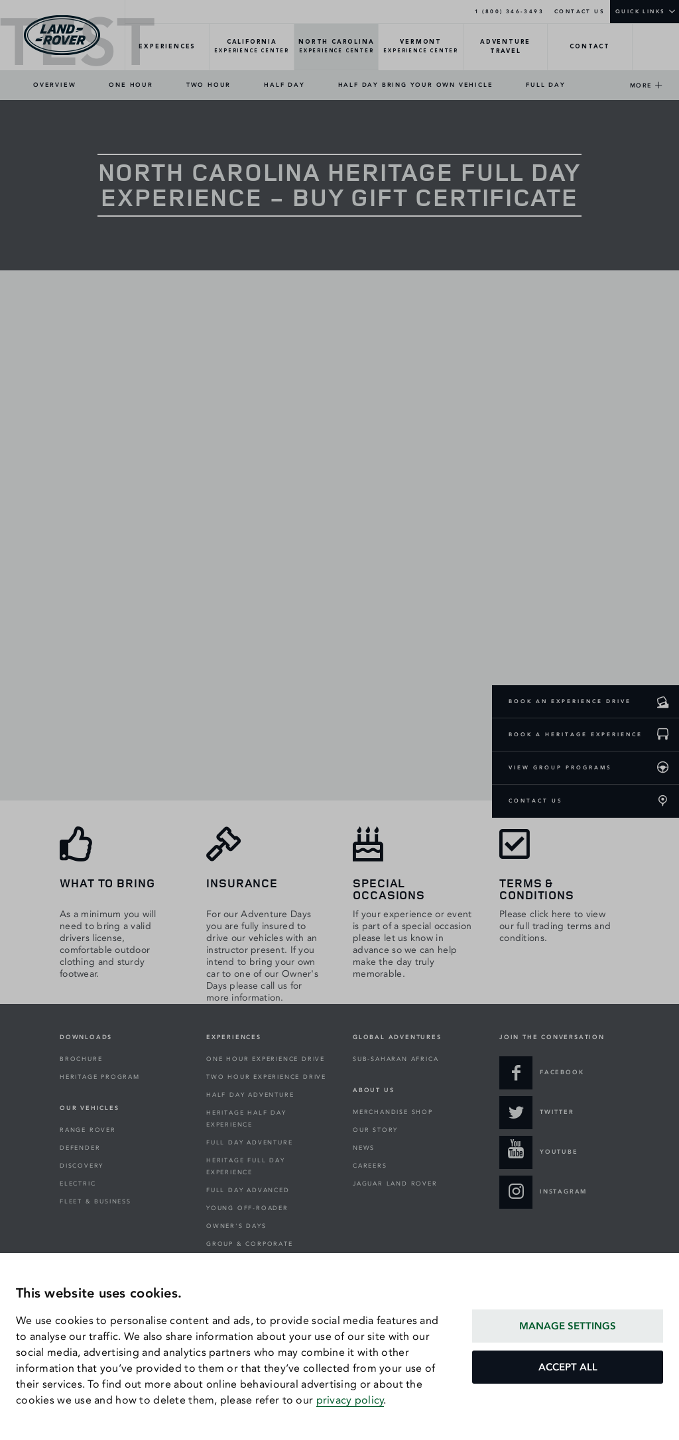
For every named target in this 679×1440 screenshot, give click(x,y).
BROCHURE (81, 1059)
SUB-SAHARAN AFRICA (395, 1059)
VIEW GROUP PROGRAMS (560, 767)
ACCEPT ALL (567, 1367)
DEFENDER (80, 1147)
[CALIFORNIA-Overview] (252, 47)
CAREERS (370, 1165)
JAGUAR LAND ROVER (395, 1183)
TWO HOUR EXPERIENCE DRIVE (266, 1077)
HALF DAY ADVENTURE (250, 1094)
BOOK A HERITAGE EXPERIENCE (576, 734)
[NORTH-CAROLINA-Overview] (336, 47)
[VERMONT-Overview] (421, 47)
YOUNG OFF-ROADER (247, 1208)
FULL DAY (545, 85)
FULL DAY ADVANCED (248, 1190)
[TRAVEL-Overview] (505, 47)
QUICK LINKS (640, 11)
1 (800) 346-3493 (509, 11)
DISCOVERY (81, 1165)
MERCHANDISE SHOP (393, 1112)
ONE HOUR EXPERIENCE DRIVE (265, 1059)
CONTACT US (579, 11)
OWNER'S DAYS (236, 1226)
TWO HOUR (208, 85)
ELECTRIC (77, 1183)
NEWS (364, 1147)
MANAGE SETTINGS (567, 1326)
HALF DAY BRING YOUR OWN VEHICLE (415, 85)
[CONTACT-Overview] (590, 47)
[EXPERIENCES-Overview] (167, 47)
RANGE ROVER (88, 1130)
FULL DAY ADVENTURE (249, 1142)
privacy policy (350, 1400)
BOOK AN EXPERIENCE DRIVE (570, 701)
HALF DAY (284, 85)
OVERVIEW (54, 85)
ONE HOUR (131, 85)
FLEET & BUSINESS (95, 1201)
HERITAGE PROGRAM (100, 1077)
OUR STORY (375, 1130)
